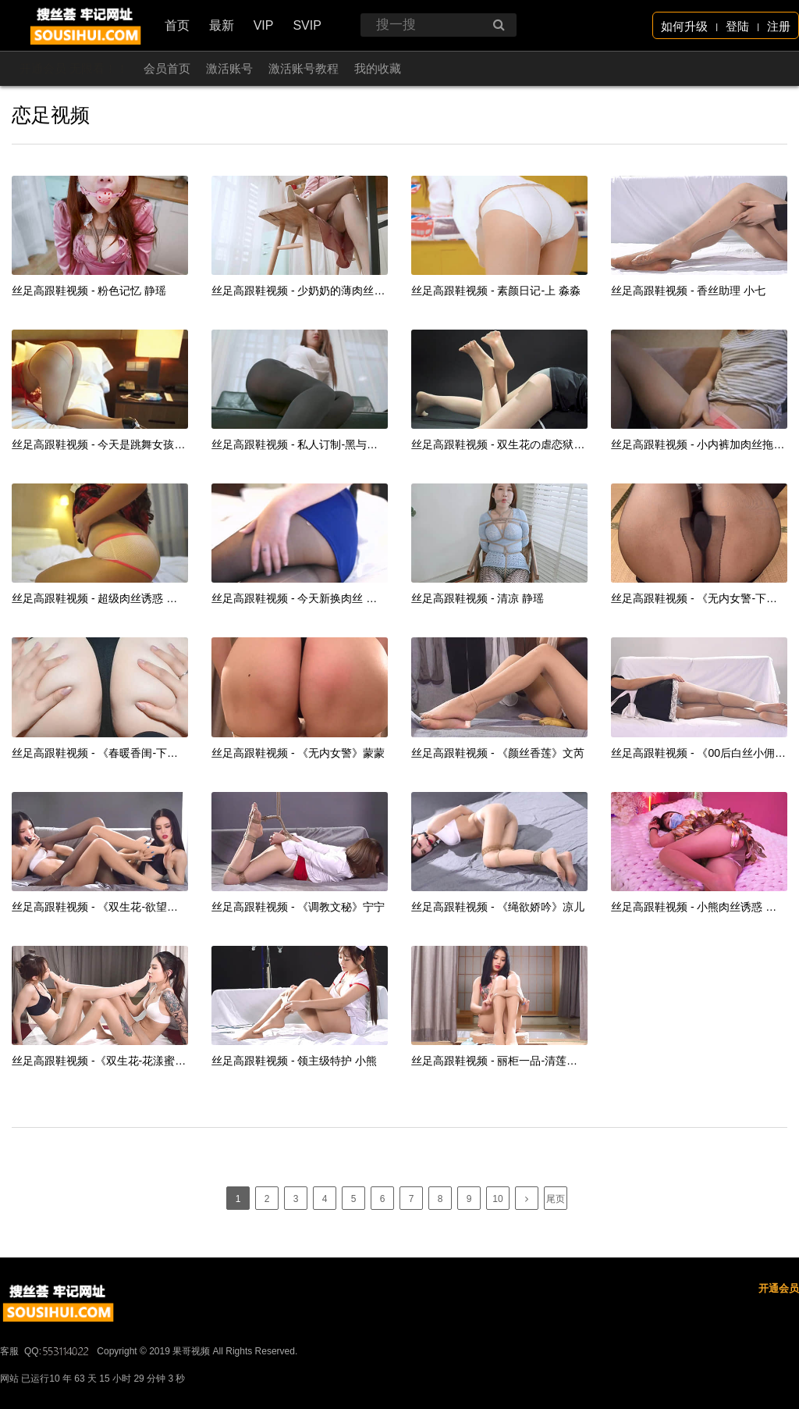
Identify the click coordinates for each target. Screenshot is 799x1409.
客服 (9, 1398)
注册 (778, 26)
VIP (264, 25)
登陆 (737, 26)
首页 (177, 25)
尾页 (555, 1198)
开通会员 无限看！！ (74, 68)
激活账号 (229, 68)
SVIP (307, 25)
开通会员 (778, 1335)
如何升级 (684, 26)
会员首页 (167, 68)
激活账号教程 (303, 68)
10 (497, 1198)
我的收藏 (377, 68)
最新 (221, 25)
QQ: (57, 1398)
